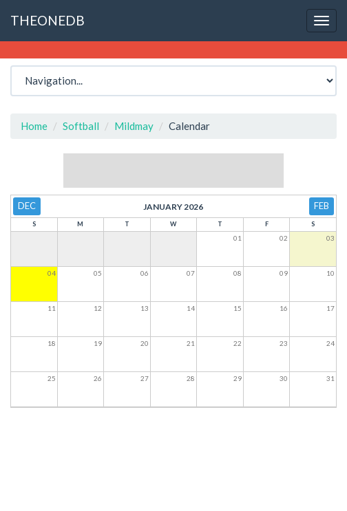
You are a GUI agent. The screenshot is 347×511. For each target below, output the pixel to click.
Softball (81, 126)
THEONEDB (47, 20)
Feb (321, 205)
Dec (27, 205)
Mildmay (134, 126)
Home (34, 126)
